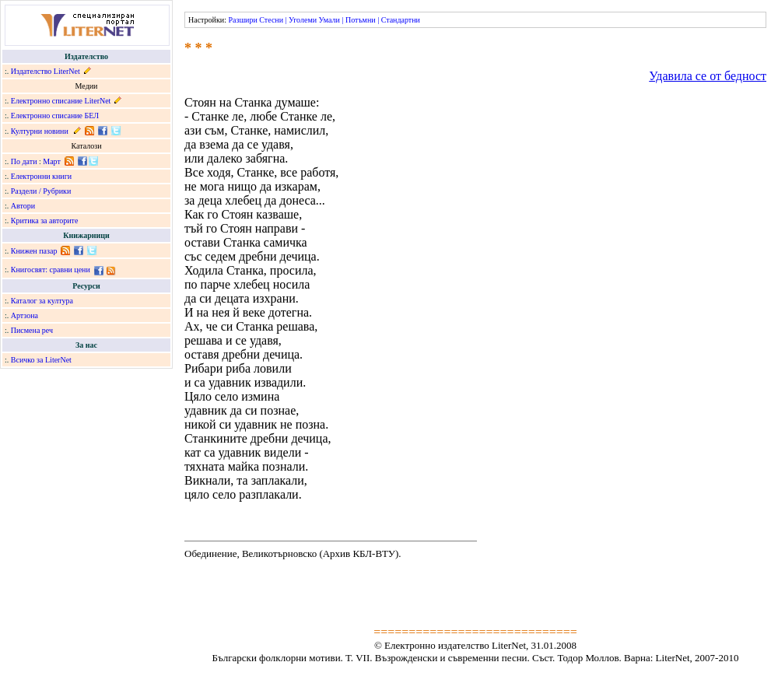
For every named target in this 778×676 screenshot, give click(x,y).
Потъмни (360, 20)
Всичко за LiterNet (41, 360)
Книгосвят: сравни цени (50, 269)
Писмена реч (32, 330)
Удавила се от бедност (707, 75)
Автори (23, 205)
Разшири (242, 20)
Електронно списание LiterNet (61, 100)
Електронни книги (41, 176)
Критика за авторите (45, 220)
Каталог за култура (42, 300)
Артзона (24, 315)
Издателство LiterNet (45, 71)
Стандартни (400, 20)
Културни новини (39, 131)
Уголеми (303, 20)
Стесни (271, 20)
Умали (329, 20)
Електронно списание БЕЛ (55, 115)
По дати (24, 161)
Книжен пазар (34, 251)
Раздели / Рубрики (41, 191)
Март (52, 161)
